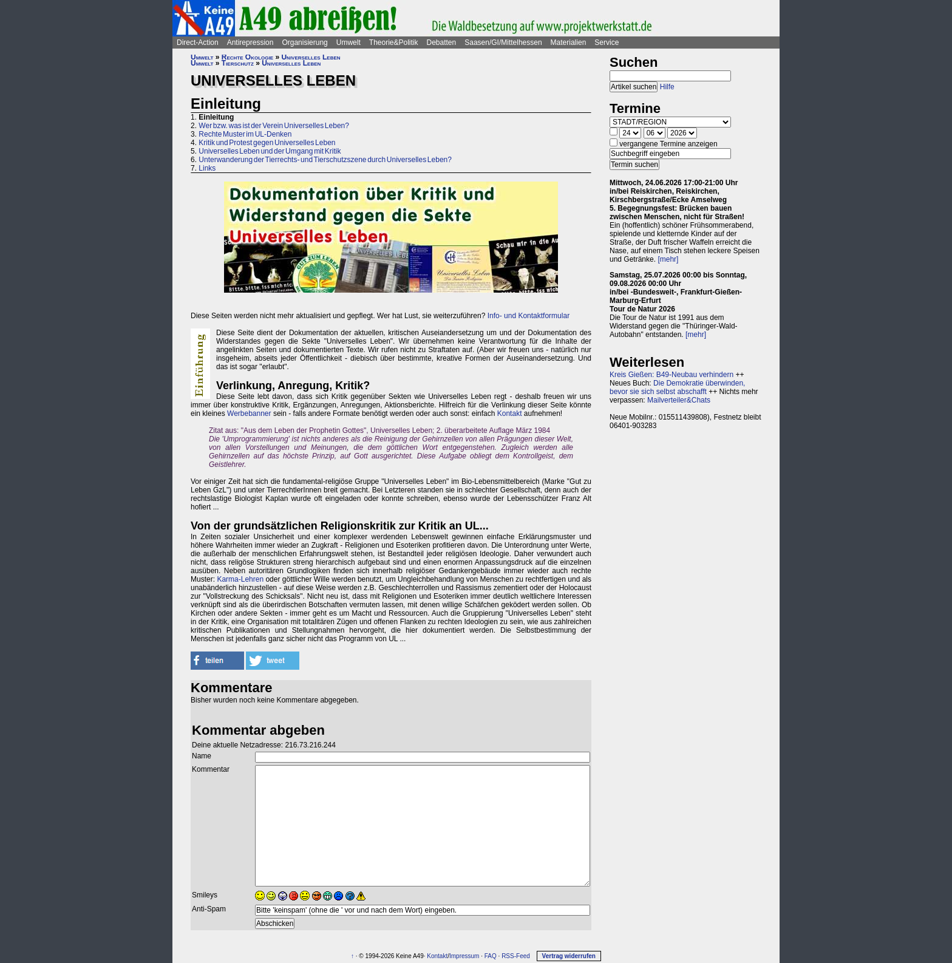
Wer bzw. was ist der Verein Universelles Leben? (274, 125)
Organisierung (304, 42)
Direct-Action (198, 42)
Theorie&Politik (393, 42)
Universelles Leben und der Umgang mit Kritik (270, 151)
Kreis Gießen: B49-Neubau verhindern (671, 374)
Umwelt (348, 42)
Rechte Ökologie (247, 57)
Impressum (464, 956)
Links (207, 168)
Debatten (442, 42)
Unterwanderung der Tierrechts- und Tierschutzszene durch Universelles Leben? (325, 159)
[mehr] (668, 259)
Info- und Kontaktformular (529, 315)
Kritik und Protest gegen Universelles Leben (267, 142)
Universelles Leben (310, 57)
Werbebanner (249, 413)
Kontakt (509, 413)
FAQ (490, 956)
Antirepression (250, 42)
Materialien (568, 42)
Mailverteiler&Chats (678, 400)
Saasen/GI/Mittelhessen (503, 42)
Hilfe (667, 87)
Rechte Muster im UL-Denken (245, 134)
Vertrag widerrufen (569, 956)
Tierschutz (238, 63)
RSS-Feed (515, 956)
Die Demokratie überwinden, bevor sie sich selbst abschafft (677, 387)
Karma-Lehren (240, 579)
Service (606, 42)
